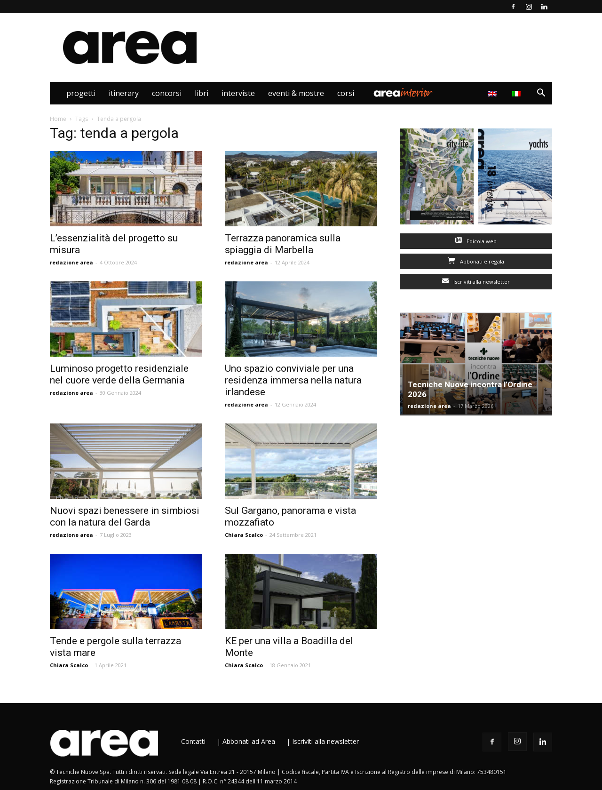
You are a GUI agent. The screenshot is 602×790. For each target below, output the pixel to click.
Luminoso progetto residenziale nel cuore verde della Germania (119, 374)
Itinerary (124, 93)
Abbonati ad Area (248, 741)
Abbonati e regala (476, 261)
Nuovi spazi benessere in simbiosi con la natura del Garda (124, 516)
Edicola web (476, 241)
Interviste (238, 93)
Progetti (80, 93)
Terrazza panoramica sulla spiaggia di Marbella (283, 243)
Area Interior (403, 93)
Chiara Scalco (244, 534)
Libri (201, 93)
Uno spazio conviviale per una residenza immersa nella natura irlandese (293, 380)
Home (58, 119)
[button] (541, 93)
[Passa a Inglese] (494, 93)
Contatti (193, 741)
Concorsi (167, 93)
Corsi (345, 93)
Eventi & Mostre (296, 93)
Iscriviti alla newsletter (476, 281)
